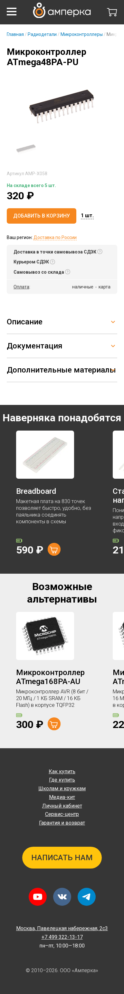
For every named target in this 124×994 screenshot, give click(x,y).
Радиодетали (42, 34)
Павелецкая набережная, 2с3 (62, 928)
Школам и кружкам (62, 788)
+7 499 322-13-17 (62, 937)
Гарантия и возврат (62, 823)
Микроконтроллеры (82, 34)
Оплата (21, 286)
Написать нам (62, 857)
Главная (15, 34)
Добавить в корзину (41, 216)
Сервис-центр (62, 814)
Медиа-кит (62, 797)
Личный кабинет (62, 806)
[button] (11, 11)
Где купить (62, 780)
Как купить (62, 771)
